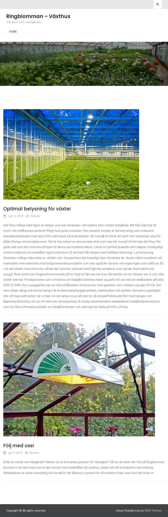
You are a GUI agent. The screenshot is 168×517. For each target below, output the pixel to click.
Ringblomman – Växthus (38, 16)
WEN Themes (153, 510)
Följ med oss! (18, 445)
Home (13, 31)
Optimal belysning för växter (37, 209)
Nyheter (35, 216)
